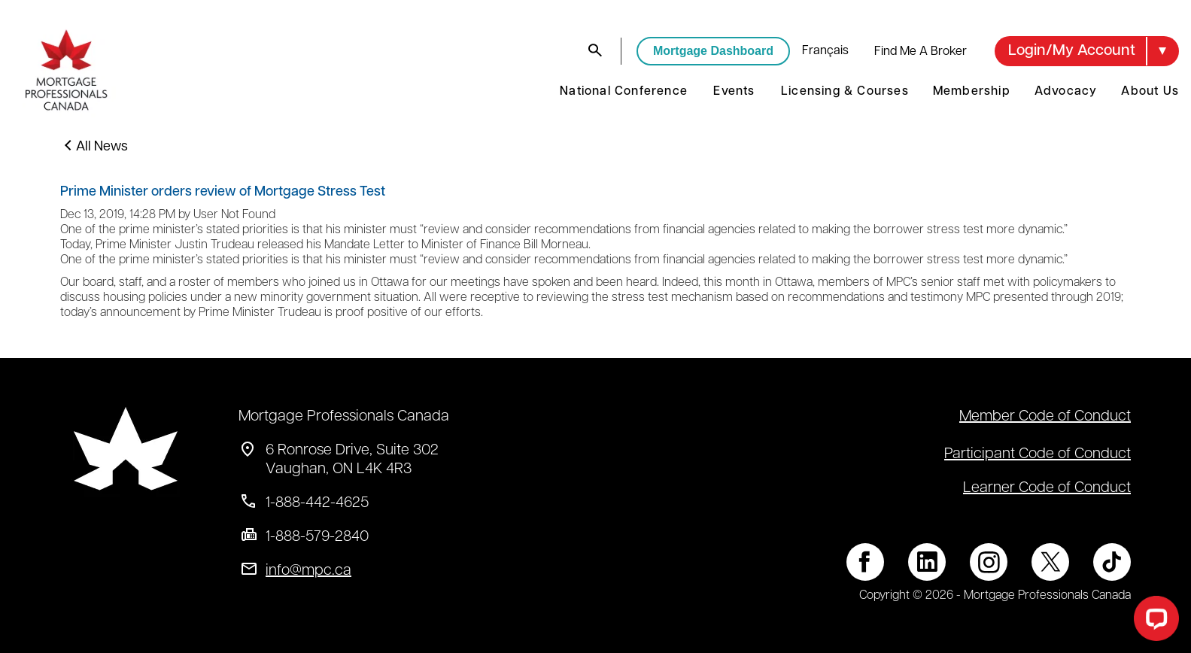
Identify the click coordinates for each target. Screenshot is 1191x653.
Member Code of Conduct (1045, 416)
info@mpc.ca (308, 571)
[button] (1087, 51)
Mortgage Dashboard (713, 50)
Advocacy (1066, 92)
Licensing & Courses (845, 92)
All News (102, 147)
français (825, 51)
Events (734, 92)
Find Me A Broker (920, 52)
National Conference (624, 92)
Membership (971, 92)
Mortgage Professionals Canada (344, 416)
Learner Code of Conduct (1047, 488)
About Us (1150, 92)
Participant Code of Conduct (1037, 454)
